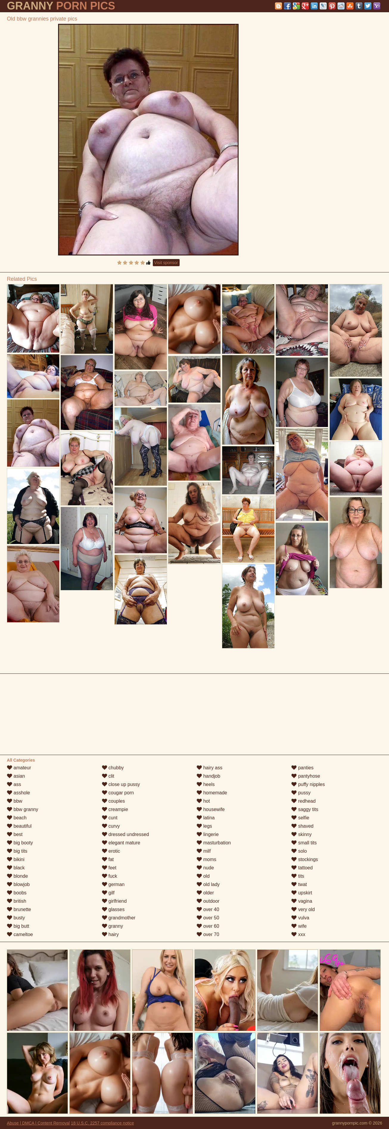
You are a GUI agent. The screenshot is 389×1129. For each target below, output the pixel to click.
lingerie (208, 834)
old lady (208, 884)
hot (203, 801)
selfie (300, 817)
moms (206, 859)
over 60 (208, 926)
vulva (300, 917)
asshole (18, 792)
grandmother (119, 917)
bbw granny (22, 809)
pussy (300, 792)
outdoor (208, 901)
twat (299, 884)
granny (112, 926)
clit (108, 776)
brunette (19, 909)
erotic (111, 851)
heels (206, 784)
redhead (303, 801)
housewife (211, 809)
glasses (113, 909)
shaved (302, 826)
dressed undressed (125, 834)
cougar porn (118, 792)
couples (113, 801)
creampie (115, 809)
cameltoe (20, 934)
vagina (301, 901)
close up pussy (121, 784)
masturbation (214, 842)
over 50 (208, 917)
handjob (208, 776)
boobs (17, 892)
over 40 (208, 909)
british (16, 901)
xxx (298, 934)
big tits (17, 851)
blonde (17, 876)
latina (206, 817)
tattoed (301, 867)
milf (204, 851)
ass (14, 784)
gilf (108, 892)
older (205, 892)
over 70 (208, 934)
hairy (110, 934)
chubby (113, 767)
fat (108, 859)
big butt (18, 926)
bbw (14, 801)
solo (299, 851)
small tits (304, 842)
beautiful (19, 826)
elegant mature (121, 842)
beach (17, 817)
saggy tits (304, 809)
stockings (304, 859)
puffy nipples (308, 784)
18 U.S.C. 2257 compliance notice (102, 1123)
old (203, 876)
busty (16, 917)
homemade (212, 792)
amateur (19, 767)
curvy (111, 826)
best (15, 834)
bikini (15, 859)
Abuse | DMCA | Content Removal (38, 1123)
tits (297, 876)
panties (302, 767)
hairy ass (209, 767)
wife (298, 926)
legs (204, 826)
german (113, 884)
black (16, 867)
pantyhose (305, 776)
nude (205, 867)
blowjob (18, 884)
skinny (301, 834)
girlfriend (114, 901)
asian (16, 776)
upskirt (301, 892)
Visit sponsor (166, 262)
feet (109, 867)
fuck (109, 876)
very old (303, 909)
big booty (20, 842)
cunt (110, 817)
